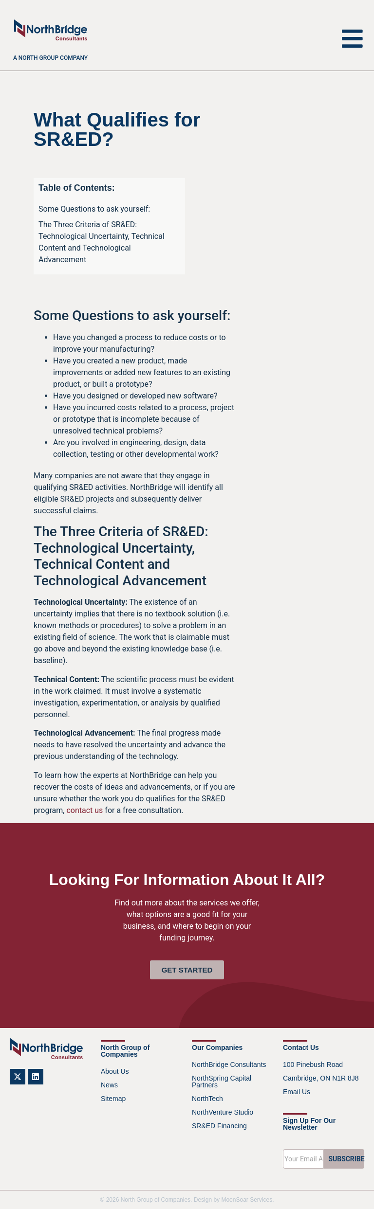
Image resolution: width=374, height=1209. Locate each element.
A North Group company (50, 57)
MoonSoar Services (246, 1199)
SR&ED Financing (219, 1126)
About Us (115, 1071)
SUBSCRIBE (347, 1159)
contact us (84, 810)
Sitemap (113, 1098)
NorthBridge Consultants (229, 1064)
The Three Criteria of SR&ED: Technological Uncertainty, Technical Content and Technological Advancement (101, 242)
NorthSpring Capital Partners (221, 1081)
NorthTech (207, 1098)
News (109, 1085)
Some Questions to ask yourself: (94, 209)
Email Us (296, 1092)
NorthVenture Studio (222, 1112)
